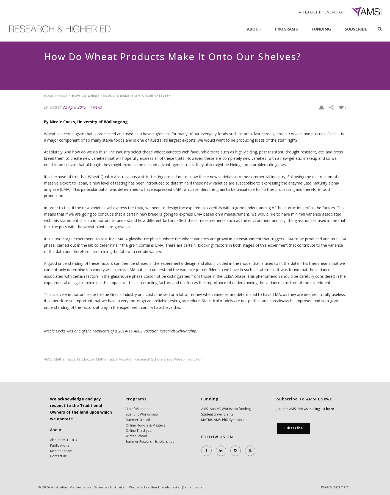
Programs (286, 29)
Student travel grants (217, 414)
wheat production (188, 359)
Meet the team (61, 451)
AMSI (48, 359)
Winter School (136, 436)
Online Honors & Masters (145, 425)
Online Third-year (139, 430)
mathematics (64, 359)
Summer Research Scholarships (150, 441)
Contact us (58, 456)
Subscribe (356, 29)
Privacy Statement (334, 487)
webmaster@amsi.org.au (183, 487)
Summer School (138, 419)
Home (49, 96)
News (63, 96)
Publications (59, 445)
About (254, 29)
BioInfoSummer (138, 408)
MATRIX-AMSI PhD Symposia (222, 419)
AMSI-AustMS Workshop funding (226, 408)
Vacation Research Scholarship (145, 359)
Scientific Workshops (142, 414)
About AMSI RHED (63, 440)
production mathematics (97, 359)
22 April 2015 (74, 107)
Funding (321, 29)
